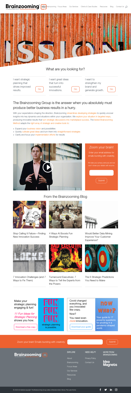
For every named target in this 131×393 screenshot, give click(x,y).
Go (39, 89)
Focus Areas (62, 7)
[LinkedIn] (111, 390)
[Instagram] (116, 390)
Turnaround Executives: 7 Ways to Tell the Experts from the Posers (64, 280)
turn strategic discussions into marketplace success (66, 120)
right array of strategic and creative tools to (50, 123)
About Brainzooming (49, 7)
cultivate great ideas (31, 132)
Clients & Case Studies (89, 7)
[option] (65, 43)
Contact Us (120, 7)
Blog (111, 7)
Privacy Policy (90, 358)
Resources (103, 7)
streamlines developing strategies (82, 113)
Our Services (73, 7)
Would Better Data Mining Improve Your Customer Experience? (98, 237)
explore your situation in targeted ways (93, 117)
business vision (34, 129)
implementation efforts (45, 135)
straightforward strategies (68, 132)
